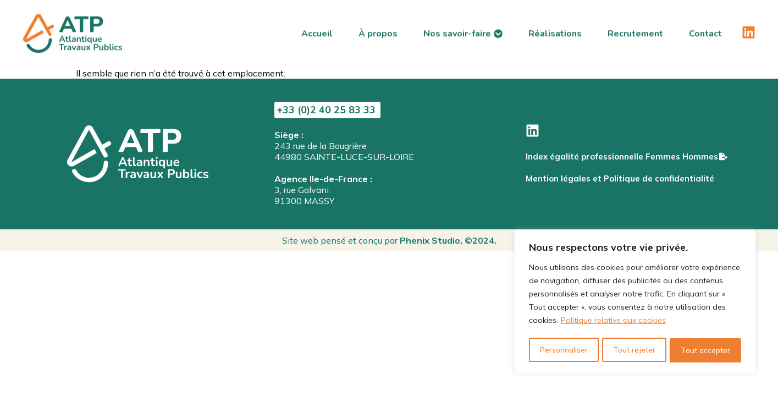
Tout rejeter (633, 350)
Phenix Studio (430, 240)
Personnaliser (563, 350)
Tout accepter (705, 350)
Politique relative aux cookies (613, 323)
